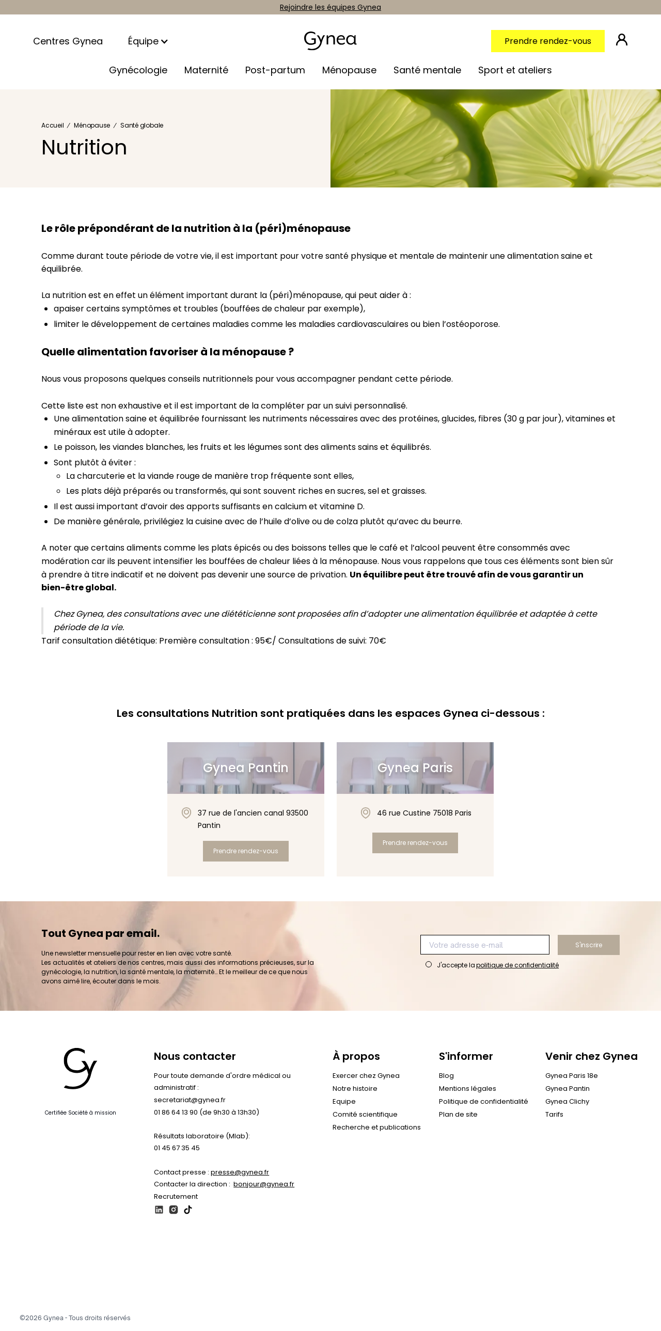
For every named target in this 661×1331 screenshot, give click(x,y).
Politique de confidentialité (483, 1101)
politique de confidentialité (517, 965)
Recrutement (176, 1196)
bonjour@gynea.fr (263, 1184)
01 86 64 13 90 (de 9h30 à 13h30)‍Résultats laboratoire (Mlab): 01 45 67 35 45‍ (206, 1130)
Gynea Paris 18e (571, 1076)
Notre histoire (355, 1088)
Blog (446, 1076)
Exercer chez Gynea (366, 1076)
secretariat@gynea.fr (190, 1100)
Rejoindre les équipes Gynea (330, 7)
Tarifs (554, 1114)
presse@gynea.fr (240, 1172)
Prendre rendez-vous (548, 41)
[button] (149, 41)
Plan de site (458, 1114)
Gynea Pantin (567, 1088)
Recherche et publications (377, 1127)
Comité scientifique (365, 1114)
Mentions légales (467, 1088)
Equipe (344, 1101)
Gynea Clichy (567, 1101)
